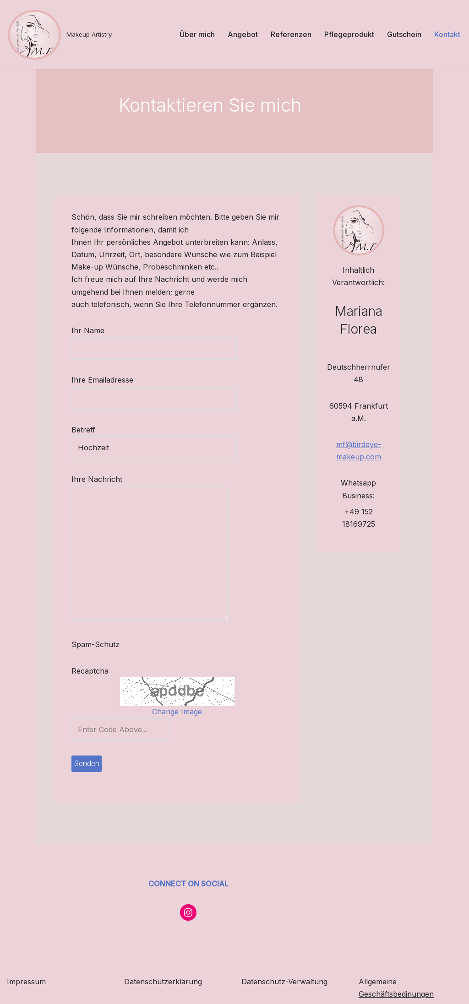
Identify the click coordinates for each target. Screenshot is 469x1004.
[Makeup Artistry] (59, 34)
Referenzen (291, 34)
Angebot (243, 34)
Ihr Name (119, 348)
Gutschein (404, 34)
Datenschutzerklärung (163, 981)
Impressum (26, 981)
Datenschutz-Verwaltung (284, 981)
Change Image (176, 719)
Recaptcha (55, 679)
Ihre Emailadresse (119, 397)
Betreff (119, 446)
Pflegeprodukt (349, 34)
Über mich (197, 34)
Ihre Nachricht (115, 557)
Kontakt (447, 34)
